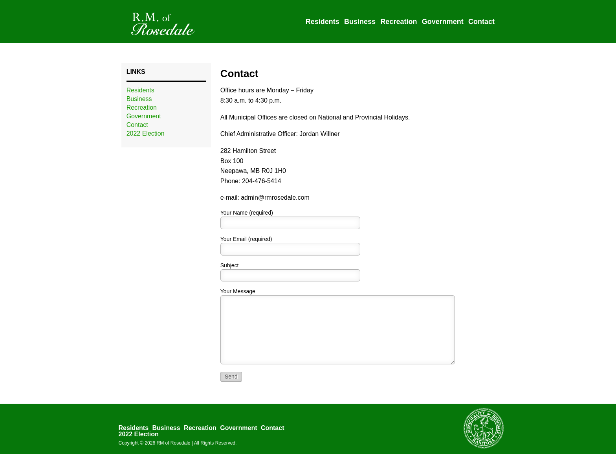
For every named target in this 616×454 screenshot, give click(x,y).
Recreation (398, 22)
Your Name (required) (246, 213)
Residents (322, 22)
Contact (481, 22)
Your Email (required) (246, 239)
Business (360, 22)
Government (443, 22)
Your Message (237, 291)
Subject (229, 265)
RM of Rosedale (173, 443)
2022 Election (145, 133)
